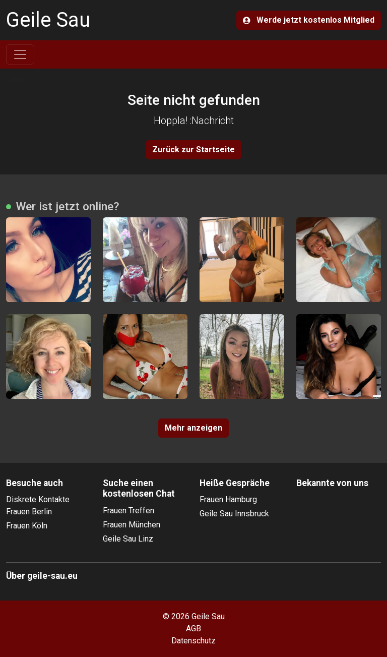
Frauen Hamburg (228, 499)
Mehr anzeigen (193, 428)
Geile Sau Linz (128, 539)
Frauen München (131, 524)
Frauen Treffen (128, 510)
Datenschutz (193, 640)
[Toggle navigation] (20, 54)
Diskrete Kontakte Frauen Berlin (38, 505)
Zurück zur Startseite (193, 149)
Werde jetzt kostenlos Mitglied (308, 20)
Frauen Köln (26, 525)
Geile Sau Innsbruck (234, 513)
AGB (193, 628)
